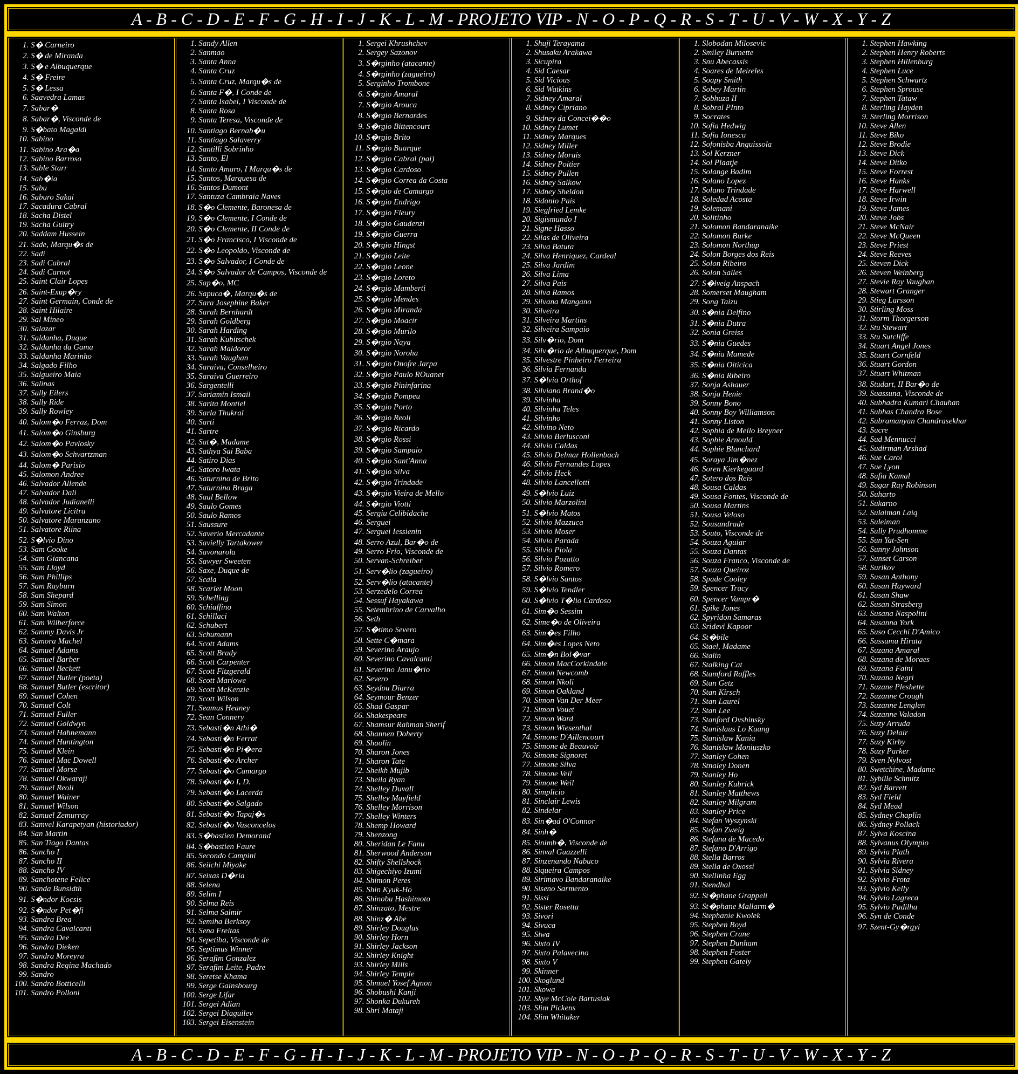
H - (324, 19)
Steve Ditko (888, 162)
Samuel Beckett (55, 668)
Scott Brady (217, 652)
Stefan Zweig (723, 829)
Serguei (378, 522)
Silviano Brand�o (564, 390)
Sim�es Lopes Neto (567, 643)
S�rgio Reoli (388, 417)
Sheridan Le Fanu (395, 843)
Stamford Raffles (729, 673)
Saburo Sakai (52, 197)
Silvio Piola (553, 549)
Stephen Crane (726, 933)
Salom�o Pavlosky (62, 443)
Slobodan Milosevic (734, 43)
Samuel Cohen (54, 696)
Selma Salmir (220, 912)
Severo (377, 678)
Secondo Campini (227, 855)
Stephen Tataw (893, 98)
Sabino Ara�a (55, 149)
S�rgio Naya (388, 342)
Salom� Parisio (58, 465)
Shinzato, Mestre (393, 908)
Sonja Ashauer (725, 384)
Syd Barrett (888, 787)
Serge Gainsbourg (227, 985)
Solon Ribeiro (724, 263)
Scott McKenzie (223, 689)
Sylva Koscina (893, 833)
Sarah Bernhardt (225, 311)
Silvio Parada (556, 540)
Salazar (43, 328)
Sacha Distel (51, 215)
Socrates (716, 116)
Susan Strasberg (896, 604)
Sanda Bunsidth (56, 888)
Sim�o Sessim (558, 611)
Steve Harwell (893, 190)
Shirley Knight (389, 955)
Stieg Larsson (892, 300)
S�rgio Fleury (390, 212)
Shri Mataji (384, 1010)
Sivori (543, 916)
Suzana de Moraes (900, 659)
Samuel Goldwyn (58, 723)
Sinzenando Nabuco (566, 861)
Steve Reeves (890, 254)
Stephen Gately (726, 961)
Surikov (882, 567)
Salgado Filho (54, 365)
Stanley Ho (720, 774)
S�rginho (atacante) (400, 63)
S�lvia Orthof (558, 379)
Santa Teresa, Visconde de (240, 119)
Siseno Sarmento (561, 888)
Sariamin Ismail (224, 394)
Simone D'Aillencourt (568, 737)
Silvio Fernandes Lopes (572, 464)
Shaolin (378, 742)
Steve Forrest (891, 171)
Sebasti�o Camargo (232, 771)
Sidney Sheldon (558, 191)
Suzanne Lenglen (897, 705)
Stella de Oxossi (728, 866)
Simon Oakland (559, 691)
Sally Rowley (52, 411)
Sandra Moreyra (57, 956)
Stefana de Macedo (733, 838)
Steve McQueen (895, 235)
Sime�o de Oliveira (567, 622)
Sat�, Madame (223, 441)
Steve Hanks (890, 180)
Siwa (541, 934)
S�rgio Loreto (390, 277)
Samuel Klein (52, 751)
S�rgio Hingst (390, 245)
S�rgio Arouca (391, 104)
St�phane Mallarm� (738, 906)
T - (740, 19)
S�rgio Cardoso (393, 169)
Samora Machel (56, 641)
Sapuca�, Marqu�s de (237, 293)
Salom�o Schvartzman (69, 454)
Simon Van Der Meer (568, 700)
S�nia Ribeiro (726, 375)
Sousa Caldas (724, 487)
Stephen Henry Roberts (907, 52)
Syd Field (885, 796)
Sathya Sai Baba (225, 451)
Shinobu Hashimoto (398, 898)
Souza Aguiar (724, 542)
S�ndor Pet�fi (57, 910)
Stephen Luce (891, 70)
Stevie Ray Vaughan (902, 281)
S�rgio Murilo (391, 331)
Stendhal (716, 884)
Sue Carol (886, 457)
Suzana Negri (891, 677)
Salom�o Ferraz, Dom (69, 422)
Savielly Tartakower (230, 542)
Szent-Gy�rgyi (895, 926)
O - (615, 19)
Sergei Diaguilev (225, 1013)
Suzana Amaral (894, 650)
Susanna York (892, 622)
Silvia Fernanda (560, 369)
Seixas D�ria (221, 875)
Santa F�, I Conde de (234, 92)
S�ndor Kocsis (56, 899)
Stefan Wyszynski (729, 820)
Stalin (711, 655)
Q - (667, 19)
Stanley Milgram (729, 802)
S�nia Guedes (726, 343)
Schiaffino (214, 607)
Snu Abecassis (725, 61)
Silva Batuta (554, 246)
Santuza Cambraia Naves (239, 196)
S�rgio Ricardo (392, 428)
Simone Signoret (560, 755)
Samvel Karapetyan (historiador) (84, 824)
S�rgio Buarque (393, 147)
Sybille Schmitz (894, 778)
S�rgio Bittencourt (398, 126)
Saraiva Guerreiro (228, 376)
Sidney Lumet (555, 127)
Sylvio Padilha (893, 906)
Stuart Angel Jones (900, 345)
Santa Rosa (216, 110)
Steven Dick (889, 263)
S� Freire (48, 77)
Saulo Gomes (220, 506)
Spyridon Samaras (731, 617)
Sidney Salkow (557, 182)
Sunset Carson (893, 558)
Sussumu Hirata (895, 641)
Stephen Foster (726, 952)
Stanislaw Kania (728, 738)
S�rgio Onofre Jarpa (401, 363)
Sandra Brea (51, 919)
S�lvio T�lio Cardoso (572, 600)
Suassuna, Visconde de (906, 393)
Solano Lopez (724, 180)
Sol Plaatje (720, 162)
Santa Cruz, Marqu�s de (239, 81)
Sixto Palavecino (561, 952)
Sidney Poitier (557, 164)
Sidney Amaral (557, 98)
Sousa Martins (725, 505)
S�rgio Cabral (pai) (400, 158)
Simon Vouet (554, 709)
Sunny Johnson (894, 549)
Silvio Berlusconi (561, 436)
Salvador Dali (54, 492)
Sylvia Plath (889, 851)
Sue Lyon (884, 466)
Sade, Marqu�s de (62, 244)
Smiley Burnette (727, 52)
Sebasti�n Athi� (227, 727)
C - (194, 19)
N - (589, 19)
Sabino (42, 138)
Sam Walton (50, 613)
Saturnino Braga (225, 487)
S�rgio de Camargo (400, 191)
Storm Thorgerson (899, 318)
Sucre (879, 430)
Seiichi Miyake (222, 864)
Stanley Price (723, 811)
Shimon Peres (388, 880)
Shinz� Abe (386, 918)
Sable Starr (49, 167)
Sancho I (45, 851)
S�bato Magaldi (59, 129)
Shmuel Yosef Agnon (399, 983)
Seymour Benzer (392, 697)
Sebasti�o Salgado (230, 803)
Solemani (717, 208)
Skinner (546, 971)
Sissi (541, 897)
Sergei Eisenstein (226, 1022)
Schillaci (212, 616)
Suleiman (885, 521)
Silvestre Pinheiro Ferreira (577, 359)
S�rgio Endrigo (393, 201)
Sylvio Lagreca (894, 897)
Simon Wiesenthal (562, 727)
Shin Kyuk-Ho (389, 889)
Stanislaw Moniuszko (736, 747)
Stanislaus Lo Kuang (735, 728)
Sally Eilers (49, 392)
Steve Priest (889, 245)
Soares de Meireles (732, 70)
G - (297, 19)
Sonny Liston (723, 421)
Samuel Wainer (55, 796)
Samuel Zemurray (59, 815)
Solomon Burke (727, 235)
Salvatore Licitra (58, 511)
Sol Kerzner (721, 153)
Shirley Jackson (391, 946)
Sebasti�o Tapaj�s (231, 814)
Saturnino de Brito (228, 478)
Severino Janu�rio (398, 669)
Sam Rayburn (52, 586)
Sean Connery (221, 717)
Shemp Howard (391, 825)
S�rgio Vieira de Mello (405, 493)
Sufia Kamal (890, 475)
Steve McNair (892, 226)
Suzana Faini (891, 668)
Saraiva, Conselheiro (232, 366)
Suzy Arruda (890, 723)
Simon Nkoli (554, 682)
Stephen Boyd (724, 924)
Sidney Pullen (556, 173)
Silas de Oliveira (561, 237)
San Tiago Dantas (60, 842)
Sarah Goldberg (224, 321)
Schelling (213, 597)
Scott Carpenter (224, 662)
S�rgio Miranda (394, 309)
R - (692, 19)
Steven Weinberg (896, 272)
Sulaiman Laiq (893, 512)
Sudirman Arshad (898, 448)
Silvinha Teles (556, 409)
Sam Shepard (52, 595)
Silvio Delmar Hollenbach (576, 454)
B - (168, 19)
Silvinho (547, 418)
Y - (869, 19)
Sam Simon (49, 604)
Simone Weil (554, 782)
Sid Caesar (551, 70)
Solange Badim (726, 171)
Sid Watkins (553, 89)
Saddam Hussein (58, 233)
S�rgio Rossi (388, 439)
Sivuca (544, 925)
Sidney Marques (560, 136)
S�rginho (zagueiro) (400, 74)
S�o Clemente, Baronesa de (245, 207)
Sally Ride (47, 402)
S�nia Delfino (726, 312)
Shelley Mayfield (393, 797)
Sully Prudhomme (898, 530)
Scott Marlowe (222, 680)
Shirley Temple (390, 973)
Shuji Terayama (559, 43)
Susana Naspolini (898, 613)
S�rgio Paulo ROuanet (405, 374)
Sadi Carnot (50, 272)
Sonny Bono (721, 403)
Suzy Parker (889, 751)
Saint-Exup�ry (56, 292)
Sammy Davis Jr (57, 631)
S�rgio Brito (388, 137)
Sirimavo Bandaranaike (572, 879)
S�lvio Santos (558, 578)
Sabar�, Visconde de (66, 118)
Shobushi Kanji (391, 992)
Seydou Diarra (390, 687)
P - (641, 19)
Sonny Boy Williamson (738, 412)
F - (271, 19)
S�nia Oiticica (727, 364)
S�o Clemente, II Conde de (244, 228)
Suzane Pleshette (897, 686)
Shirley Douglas (392, 927)
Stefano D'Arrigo (730, 848)
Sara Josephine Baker (234, 302)
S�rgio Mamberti (395, 288)
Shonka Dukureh (393, 1001)
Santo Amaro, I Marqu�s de (245, 169)
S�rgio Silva (388, 471)
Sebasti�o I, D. (224, 781)
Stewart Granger (897, 290)
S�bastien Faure (227, 846)
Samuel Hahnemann (63, 732)
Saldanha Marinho (61, 356)
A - (144, 19)
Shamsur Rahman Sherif (405, 724)
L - (417, 19)
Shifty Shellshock (393, 862)
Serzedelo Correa (394, 591)
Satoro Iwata (219, 469)
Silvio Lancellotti (561, 482)
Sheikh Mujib (387, 770)
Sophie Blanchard (731, 448)
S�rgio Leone (389, 266)
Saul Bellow (217, 496)
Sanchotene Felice (60, 879)
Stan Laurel (721, 701)
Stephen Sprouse (896, 89)
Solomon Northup (730, 245)
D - (220, 19)
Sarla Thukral (221, 412)
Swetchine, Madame (902, 769)
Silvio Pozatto (556, 559)
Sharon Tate (385, 761)
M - (443, 19)
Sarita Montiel (221, 403)
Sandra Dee (50, 937)
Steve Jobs (887, 217)
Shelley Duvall (390, 788)
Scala (207, 579)
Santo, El (213, 158)
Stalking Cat (722, 664)
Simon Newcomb (561, 672)
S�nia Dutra (724, 323)
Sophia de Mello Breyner (742, 430)
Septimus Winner (225, 949)
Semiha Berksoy (224, 921)
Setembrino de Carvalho (405, 609)
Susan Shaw (889, 595)
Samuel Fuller (54, 714)
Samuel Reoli (52, 787)
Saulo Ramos (219, 515)
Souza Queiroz (725, 569)
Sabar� (44, 108)
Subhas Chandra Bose (905, 411)
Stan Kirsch (721, 692)
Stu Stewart (888, 327)
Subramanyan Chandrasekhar (918, 420)
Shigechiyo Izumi (394, 871)
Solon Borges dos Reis (738, 254)
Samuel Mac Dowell (64, 760)
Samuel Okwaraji (59, 778)
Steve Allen (888, 125)
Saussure (213, 524)
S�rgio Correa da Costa (407, 180)
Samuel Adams (54, 650)
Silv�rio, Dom (558, 340)
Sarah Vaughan (223, 357)
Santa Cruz (216, 70)
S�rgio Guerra (391, 234)
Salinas (42, 383)
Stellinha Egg (724, 875)
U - (765, 19)
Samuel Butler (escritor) (70, 686)
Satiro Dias (216, 460)
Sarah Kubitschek (227, 339)
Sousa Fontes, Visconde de (745, 496)
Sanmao (211, 52)
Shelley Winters (391, 816)
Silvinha (547, 399)
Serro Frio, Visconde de (404, 551)
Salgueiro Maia (56, 374)
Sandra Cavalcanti (61, 928)
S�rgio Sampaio (394, 450)
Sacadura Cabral (59, 206)
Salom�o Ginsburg (63, 432)
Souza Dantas (724, 551)
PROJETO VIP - (515, 19)
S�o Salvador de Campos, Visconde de (262, 272)
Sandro (42, 974)
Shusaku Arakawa (563, 52)
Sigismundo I (555, 219)
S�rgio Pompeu (393, 396)
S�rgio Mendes (392, 299)
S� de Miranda (57, 55)
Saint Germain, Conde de (72, 301)
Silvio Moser (554, 531)
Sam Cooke (49, 549)
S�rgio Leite (388, 255)
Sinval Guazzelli (560, 851)
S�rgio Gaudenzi (395, 223)
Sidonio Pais (554, 200)
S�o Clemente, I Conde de (242, 218)
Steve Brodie (890, 144)
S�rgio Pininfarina (398, 385)
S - (716, 19)
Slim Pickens (554, 1007)
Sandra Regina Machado (71, 965)
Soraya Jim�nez (730, 459)
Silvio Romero (557, 568)
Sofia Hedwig (724, 125)
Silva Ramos (554, 292)
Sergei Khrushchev (396, 43)
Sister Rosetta (556, 906)
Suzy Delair (888, 732)
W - (817, 19)
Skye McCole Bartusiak (572, 998)
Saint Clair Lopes (59, 281)
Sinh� (545, 831)
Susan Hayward (895, 586)
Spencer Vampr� (730, 598)
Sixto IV (547, 943)
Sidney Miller (555, 145)
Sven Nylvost (890, 760)
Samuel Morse (54, 769)
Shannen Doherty (394, 733)
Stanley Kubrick (728, 783)
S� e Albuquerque (61, 66)
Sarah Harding (222, 330)
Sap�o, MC (218, 282)
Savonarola (217, 552)
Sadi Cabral (50, 262)
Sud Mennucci (893, 439)
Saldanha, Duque (59, 337)
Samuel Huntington (62, 741)
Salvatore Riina (56, 529)
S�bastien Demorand (234, 835)
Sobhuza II (719, 98)
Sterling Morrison (899, 116)
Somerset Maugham (734, 292)
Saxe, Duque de (223, 570)
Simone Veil (553, 773)
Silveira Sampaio (561, 329)
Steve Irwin (888, 199)
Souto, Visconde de (732, 533)
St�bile (715, 637)
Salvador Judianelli (62, 501)
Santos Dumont (223, 187)
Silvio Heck (552, 473)
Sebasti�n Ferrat (227, 738)
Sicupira (547, 61)
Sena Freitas (218, 930)
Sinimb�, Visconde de (570, 842)
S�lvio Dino (52, 540)
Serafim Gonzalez (227, 958)
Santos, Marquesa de (232, 178)
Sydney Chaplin (895, 815)
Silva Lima (551, 274)
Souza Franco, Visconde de (746, 560)
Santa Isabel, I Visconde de (242, 101)
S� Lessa (47, 88)
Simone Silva (555, 764)
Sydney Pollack (894, 824)
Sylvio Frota (890, 879)
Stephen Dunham (730, 943)
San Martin (49, 833)
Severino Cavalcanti (399, 658)
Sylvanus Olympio (899, 842)
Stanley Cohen (725, 756)
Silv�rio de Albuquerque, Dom (585, 350)
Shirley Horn (387, 937)
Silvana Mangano (562, 301)
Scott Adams (218, 643)
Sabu (39, 187)
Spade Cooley (724, 578)
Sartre (208, 431)
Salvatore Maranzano (66, 520)
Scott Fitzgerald (224, 671)
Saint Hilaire (51, 310)
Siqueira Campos (562, 870)
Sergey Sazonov (391, 52)
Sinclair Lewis (557, 801)
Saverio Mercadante (231, 533)
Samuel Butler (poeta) (66, 677)
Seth (373, 618)
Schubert (212, 625)
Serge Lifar (216, 994)
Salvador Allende (58, 483)
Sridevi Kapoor (727, 626)
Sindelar (547, 810)
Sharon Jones (388, 752)
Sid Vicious (552, 80)
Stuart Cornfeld (895, 355)
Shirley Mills (387, 964)
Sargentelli (215, 385)
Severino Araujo (392, 649)
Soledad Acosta (727, 199)
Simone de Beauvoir (566, 746)
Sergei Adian (219, 1004)
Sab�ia (44, 178)
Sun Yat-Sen (889, 540)
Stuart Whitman (895, 373)
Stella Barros (723, 857)
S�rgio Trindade (394, 482)
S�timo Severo (391, 629)
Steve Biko (887, 135)
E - (246, 19)
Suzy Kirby (887, 741)
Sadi (38, 253)
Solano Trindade (729, 190)
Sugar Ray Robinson (903, 485)
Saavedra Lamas (58, 97)
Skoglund (549, 980)
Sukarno (883, 503)
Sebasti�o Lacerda (230, 792)
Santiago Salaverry (229, 139)
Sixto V (545, 961)
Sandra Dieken (55, 946)
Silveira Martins (560, 320)
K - (392, 19)
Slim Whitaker (557, 1017)
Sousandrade (723, 523)
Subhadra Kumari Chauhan (915, 402)
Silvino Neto (554, 427)
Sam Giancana (55, 558)
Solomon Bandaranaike (740, 226)
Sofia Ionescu (724, 135)
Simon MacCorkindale (570, 663)
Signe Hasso (554, 228)
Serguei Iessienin (393, 531)
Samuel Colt (51, 705)
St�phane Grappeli (734, 895)
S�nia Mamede (728, 354)
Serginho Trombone (398, 83)
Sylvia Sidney (891, 870)
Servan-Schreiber (394, 560)
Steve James (889, 208)
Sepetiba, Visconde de (233, 939)
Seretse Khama (222, 976)
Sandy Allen (217, 43)
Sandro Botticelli (58, 983)
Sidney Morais (557, 155)
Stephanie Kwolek (731, 915)
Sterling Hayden (896, 107)
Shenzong (381, 834)
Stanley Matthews (730, 793)
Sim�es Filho (557, 632)
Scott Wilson (218, 698)
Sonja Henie (722, 393)
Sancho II (46, 861)
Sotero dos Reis (727, 478)
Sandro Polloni (55, 992)
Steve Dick (887, 153)
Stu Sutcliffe (889, 336)
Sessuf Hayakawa (394, 600)
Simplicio (549, 792)
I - (347, 19)
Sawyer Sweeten (224, 561)
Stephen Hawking (898, 43)
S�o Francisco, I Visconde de (247, 239)
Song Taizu (720, 301)
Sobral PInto (723, 107)
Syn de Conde (892, 916)
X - (845, 19)
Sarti (206, 422)
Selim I (209, 894)
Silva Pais (550, 283)
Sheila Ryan (385, 779)
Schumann (215, 634)
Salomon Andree (57, 474)
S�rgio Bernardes (396, 115)
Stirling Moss (891, 309)
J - (368, 19)
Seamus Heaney (224, 707)
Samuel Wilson (55, 806)
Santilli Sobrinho (225, 149)
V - (791, 19)
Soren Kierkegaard (732, 468)
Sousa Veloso (723, 514)
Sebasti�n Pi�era (230, 749)
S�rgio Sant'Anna (396, 460)
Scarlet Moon (220, 588)
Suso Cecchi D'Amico (905, 631)
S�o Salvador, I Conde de (241, 261)
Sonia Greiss (723, 332)
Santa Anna (217, 61)
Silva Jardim (554, 265)
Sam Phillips (51, 576)
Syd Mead (886, 806)
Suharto (883, 494)
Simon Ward (553, 718)
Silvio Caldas (555, 445)
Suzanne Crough (896, 696)
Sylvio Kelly (889, 888)
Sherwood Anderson (398, 853)
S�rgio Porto (389, 406)
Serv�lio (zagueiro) (399, 571)
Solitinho (716, 217)
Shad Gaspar (387, 706)
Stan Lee (716, 710)
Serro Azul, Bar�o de (402, 542)
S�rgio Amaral (391, 94)
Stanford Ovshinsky (733, 719)
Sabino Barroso (56, 158)
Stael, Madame (726, 646)
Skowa (544, 989)
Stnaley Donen (725, 765)
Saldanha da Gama (62, 347)
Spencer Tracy (725, 588)
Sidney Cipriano (560, 107)
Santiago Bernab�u (231, 130)
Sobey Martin (724, 89)
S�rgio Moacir (391, 320)
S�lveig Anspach (731, 283)
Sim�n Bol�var (562, 654)
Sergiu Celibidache (397, 513)
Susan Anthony (894, 576)
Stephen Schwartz (898, 80)
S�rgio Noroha (392, 352)
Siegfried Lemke (560, 210)
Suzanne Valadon (897, 714)
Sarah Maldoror (224, 348)
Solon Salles (722, 272)
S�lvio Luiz (554, 493)
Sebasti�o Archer (228, 760)
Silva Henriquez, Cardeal (575, 255)
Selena (209, 884)
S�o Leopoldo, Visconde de (244, 250)
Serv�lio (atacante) (399, 582)
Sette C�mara (390, 640)
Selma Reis (216, 903)
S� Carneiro (52, 44)
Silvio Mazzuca (558, 522)
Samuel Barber (55, 659)
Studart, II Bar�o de (904, 384)
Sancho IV (47, 870)
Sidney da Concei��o (572, 118)
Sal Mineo (47, 319)
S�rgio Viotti (388, 504)
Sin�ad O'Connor (564, 821)
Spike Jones (721, 608)
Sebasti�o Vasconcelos (237, 824)
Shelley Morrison (394, 807)
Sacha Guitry (52, 224)
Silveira (546, 310)
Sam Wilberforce (58, 622)
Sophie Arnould (727, 439)
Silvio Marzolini (560, 502)
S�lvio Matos (557, 513)
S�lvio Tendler (559, 589)
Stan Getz (717, 683)
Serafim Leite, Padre (231, 967)
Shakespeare (386, 715)
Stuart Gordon (893, 364)
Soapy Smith (722, 80)
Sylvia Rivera (891, 861)
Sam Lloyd (48, 567)
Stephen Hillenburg (901, 61)
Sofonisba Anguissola (737, 144)
